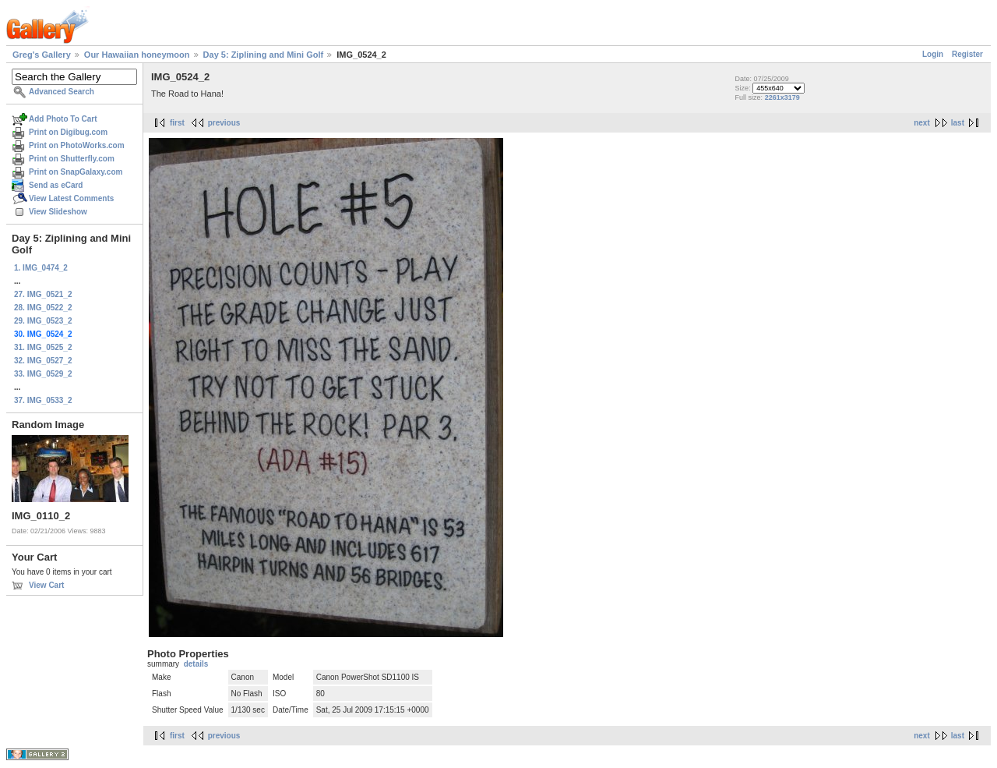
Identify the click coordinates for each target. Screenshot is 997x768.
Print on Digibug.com (68, 132)
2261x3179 (782, 97)
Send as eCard (56, 185)
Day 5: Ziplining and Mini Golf (263, 54)
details (196, 664)
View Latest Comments (71, 198)
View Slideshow (58, 211)
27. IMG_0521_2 (43, 294)
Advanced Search (61, 91)
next (922, 123)
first (177, 123)
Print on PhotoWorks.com (77, 145)
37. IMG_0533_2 (43, 400)
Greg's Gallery (41, 54)
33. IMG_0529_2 (43, 374)
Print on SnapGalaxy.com (75, 172)
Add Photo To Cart (63, 119)
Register (967, 54)
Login (932, 54)
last (957, 123)
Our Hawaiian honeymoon (137, 54)
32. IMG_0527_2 (43, 360)
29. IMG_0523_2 (43, 321)
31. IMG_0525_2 (43, 347)
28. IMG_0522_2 (43, 307)
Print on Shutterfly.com (71, 158)
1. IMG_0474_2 (41, 268)
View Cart (46, 585)
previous (224, 123)
